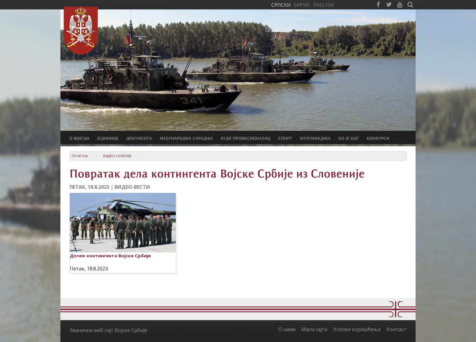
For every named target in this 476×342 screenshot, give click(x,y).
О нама (286, 329)
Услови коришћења (356, 329)
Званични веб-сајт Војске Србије (108, 330)
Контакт (396, 329)
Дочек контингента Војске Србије (110, 255)
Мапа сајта (314, 329)
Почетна (80, 156)
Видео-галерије (117, 156)
